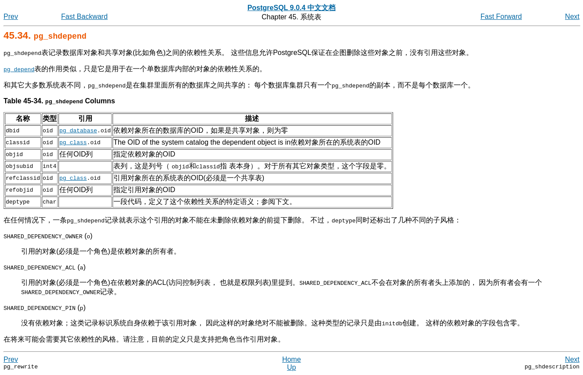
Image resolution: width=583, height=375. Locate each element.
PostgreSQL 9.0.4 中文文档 (292, 7)
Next (572, 16)
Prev (11, 16)
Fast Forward (501, 16)
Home (291, 359)
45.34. (45, 35)
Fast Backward (84, 16)
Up (291, 367)
